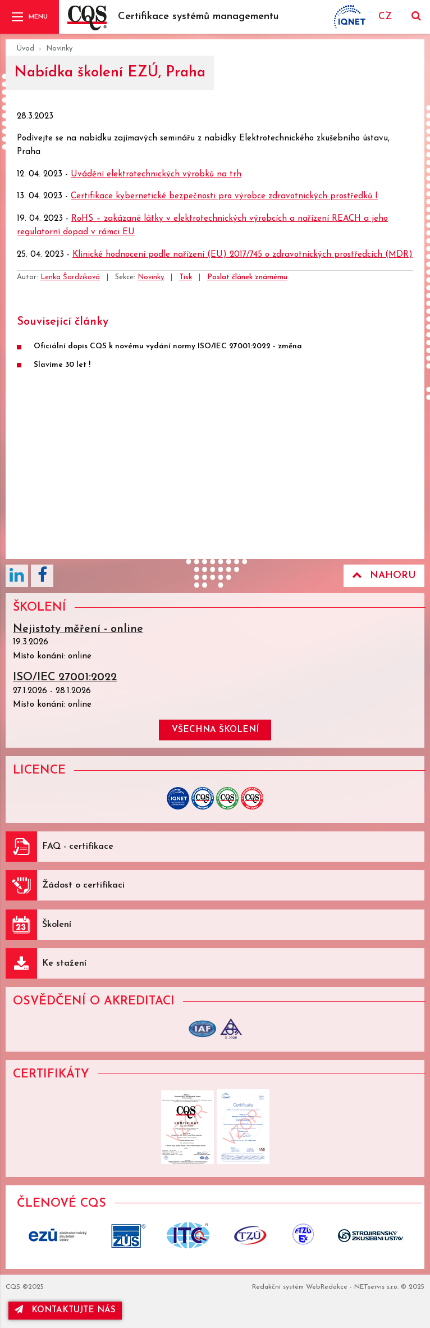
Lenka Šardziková (70, 277)
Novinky (59, 48)
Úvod (25, 48)
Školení (56, 924)
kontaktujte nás (65, 1310)
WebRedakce (326, 1287)
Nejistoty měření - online (78, 629)
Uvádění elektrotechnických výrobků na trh (156, 174)
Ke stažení (64, 963)
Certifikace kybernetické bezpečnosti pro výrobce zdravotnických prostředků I (224, 196)
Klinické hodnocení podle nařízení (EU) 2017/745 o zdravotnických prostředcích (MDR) (242, 255)
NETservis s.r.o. (376, 1287)
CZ (385, 16)
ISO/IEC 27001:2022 (65, 677)
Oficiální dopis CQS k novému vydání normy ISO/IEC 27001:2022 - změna (168, 346)
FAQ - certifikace (77, 846)
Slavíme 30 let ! (62, 365)
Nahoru (384, 575)
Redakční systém (278, 1287)
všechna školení (215, 730)
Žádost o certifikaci (83, 885)
